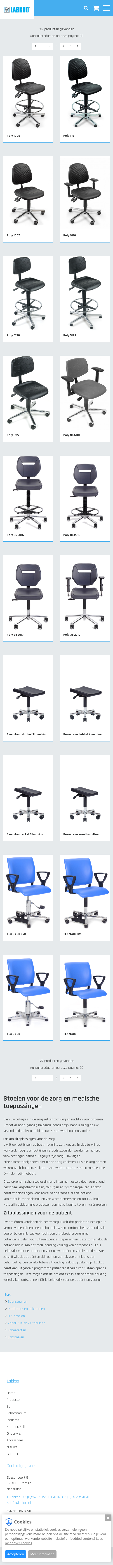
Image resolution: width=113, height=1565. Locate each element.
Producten (14, 1399)
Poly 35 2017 (15, 635)
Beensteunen (17, 1301)
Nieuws (12, 1447)
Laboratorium (16, 1413)
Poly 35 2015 (71, 535)
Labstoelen (16, 1337)
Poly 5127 (13, 435)
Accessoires (15, 1440)
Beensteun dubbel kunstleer (82, 734)
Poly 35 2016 (15, 535)
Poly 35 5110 (71, 435)
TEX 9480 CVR (16, 934)
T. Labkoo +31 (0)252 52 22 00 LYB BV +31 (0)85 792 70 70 (48, 1497)
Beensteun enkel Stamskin (25, 834)
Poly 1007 (13, 235)
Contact (12, 1454)
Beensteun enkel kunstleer (81, 834)
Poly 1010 (69, 235)
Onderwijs (14, 1433)
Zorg (8, 1294)
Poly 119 (68, 136)
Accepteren (15, 1554)
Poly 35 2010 (71, 635)
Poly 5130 (13, 335)
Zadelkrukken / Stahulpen (26, 1323)
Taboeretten (17, 1330)
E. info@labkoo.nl (19, 1502)
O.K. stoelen (16, 1316)
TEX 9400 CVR (72, 934)
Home (11, 1393)
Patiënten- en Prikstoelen (26, 1308)
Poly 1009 (13, 136)
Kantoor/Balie (16, 1426)
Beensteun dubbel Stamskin (26, 734)
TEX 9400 (70, 1034)
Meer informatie (42, 1554)
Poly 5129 (69, 335)
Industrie (13, 1420)
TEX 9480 (13, 1034)
